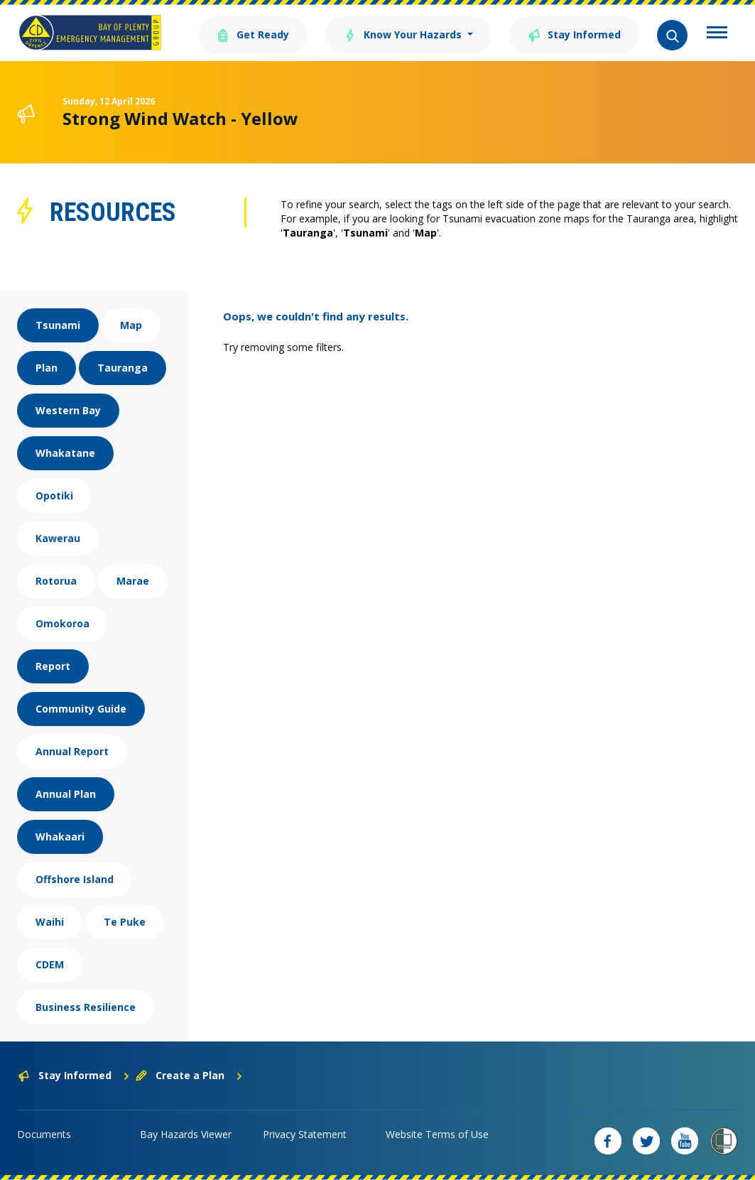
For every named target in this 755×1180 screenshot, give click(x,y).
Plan (47, 367)
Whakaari (60, 836)
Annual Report (72, 751)
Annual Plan (66, 794)
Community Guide (81, 708)
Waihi (50, 922)
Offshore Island (75, 879)
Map (131, 325)
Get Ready (253, 33)
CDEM (50, 964)
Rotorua (56, 581)
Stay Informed (574, 33)
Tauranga (122, 367)
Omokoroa (62, 623)
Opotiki (54, 495)
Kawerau (58, 538)
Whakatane (65, 453)
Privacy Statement (305, 1134)
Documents (44, 1134)
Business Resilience (86, 1007)
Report (53, 666)
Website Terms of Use (437, 1134)
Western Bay (68, 410)
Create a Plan (189, 1075)
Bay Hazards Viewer (186, 1134)
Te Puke (125, 922)
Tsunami (58, 325)
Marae (132, 581)
